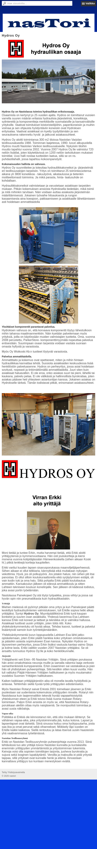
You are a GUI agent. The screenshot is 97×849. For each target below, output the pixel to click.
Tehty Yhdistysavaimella (13, 772)
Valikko (90, 3)
